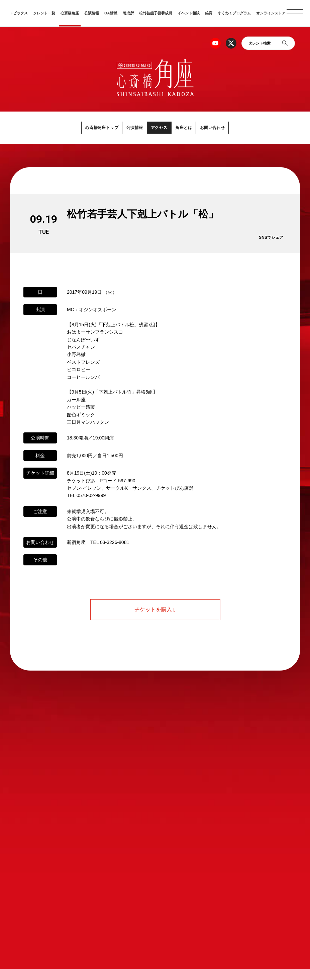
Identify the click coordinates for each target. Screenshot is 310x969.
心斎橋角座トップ (95, 127)
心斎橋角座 (70, 13)
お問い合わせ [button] (219, 127)
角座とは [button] (187, 127)
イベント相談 (189, 13)
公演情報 (91, 13)
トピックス (18, 13)
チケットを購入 (154, 609)
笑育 (208, 13)
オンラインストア (271, 13)
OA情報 (110, 13)
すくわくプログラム (234, 13)
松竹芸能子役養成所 (155, 13)
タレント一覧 (44, 13)
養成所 (128, 13)
